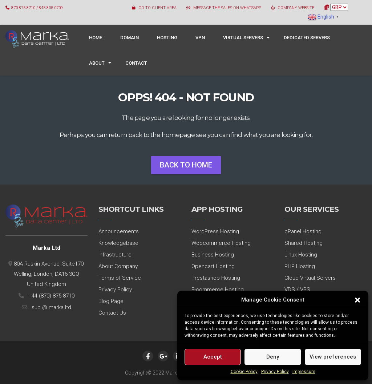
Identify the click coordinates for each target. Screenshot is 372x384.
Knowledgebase (118, 243)
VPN (200, 37)
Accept (212, 356)
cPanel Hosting (303, 231)
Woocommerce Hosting (221, 243)
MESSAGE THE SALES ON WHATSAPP (227, 7)
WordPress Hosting (215, 231)
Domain (129, 37)
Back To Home (186, 165)
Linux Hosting (300, 254)
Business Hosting (212, 254)
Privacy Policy (275, 371)
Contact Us (112, 313)
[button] (357, 300)
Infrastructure (115, 254)
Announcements (118, 231)
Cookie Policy (244, 371)
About (97, 63)
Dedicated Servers (307, 37)
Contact (136, 63)
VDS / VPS (297, 289)
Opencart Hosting (213, 266)
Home (95, 37)
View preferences (333, 356)
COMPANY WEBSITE (296, 7)
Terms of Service (119, 278)
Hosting (167, 37)
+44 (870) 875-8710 (49, 295)
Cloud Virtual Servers (310, 278)
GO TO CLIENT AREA (157, 7)
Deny (272, 356)
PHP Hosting (299, 266)
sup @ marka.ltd (50, 307)
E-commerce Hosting (217, 289)
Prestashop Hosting (215, 278)
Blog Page (111, 301)
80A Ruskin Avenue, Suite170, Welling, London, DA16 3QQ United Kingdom (48, 273)
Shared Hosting (303, 243)
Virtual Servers (243, 37)
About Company (118, 266)
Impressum (303, 371)
